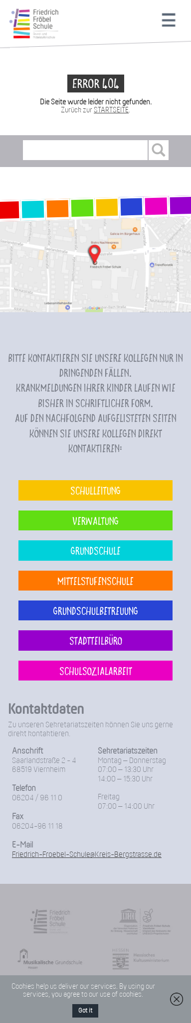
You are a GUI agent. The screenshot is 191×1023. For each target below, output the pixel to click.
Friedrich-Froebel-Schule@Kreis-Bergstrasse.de (87, 855)
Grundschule (96, 550)
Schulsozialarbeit (95, 670)
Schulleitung (95, 490)
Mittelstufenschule (95, 580)
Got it (85, 1011)
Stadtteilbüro (95, 640)
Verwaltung (95, 520)
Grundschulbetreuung (95, 610)
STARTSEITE (111, 110)
